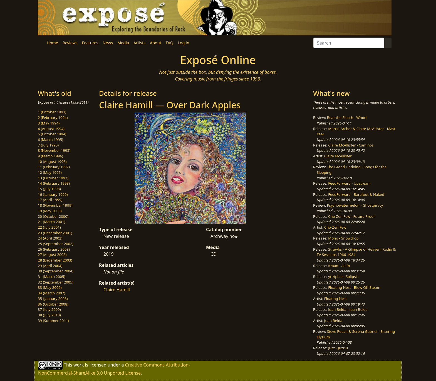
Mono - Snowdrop (343, 238)
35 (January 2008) (53, 298)
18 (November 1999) (55, 205)
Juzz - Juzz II (338, 347)
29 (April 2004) (50, 265)
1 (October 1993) (52, 111)
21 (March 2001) (51, 221)
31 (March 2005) (51, 276)
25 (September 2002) (55, 243)
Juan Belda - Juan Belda (348, 309)
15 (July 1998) (49, 188)
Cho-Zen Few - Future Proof (351, 216)
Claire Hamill (116, 290)
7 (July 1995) (48, 145)
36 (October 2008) (53, 304)
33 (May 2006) (50, 287)
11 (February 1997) (54, 166)
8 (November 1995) (54, 150)
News (108, 42)
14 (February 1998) (54, 183)
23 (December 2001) (55, 232)
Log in (183, 42)
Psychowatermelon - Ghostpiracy (355, 205)
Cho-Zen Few (335, 227)
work (78, 365)
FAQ (169, 42)
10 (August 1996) (52, 161)
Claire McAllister (338, 155)
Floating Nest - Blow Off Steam (354, 287)
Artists (139, 42)
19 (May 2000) (50, 210)
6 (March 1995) (50, 139)
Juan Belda (333, 320)
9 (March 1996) (50, 155)
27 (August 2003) (52, 254)
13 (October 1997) (53, 177)
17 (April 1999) (50, 199)
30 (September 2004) (55, 270)
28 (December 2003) (55, 260)
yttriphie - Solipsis (343, 276)
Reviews (70, 42)
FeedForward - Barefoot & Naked (356, 194)
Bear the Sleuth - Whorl (347, 117)
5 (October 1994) (52, 133)
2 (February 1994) (53, 117)
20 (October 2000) (53, 216)
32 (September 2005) (55, 282)
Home (52, 42)
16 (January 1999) (53, 194)
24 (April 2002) (50, 238)
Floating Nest (335, 298)
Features (90, 42)
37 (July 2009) (49, 309)
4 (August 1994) (51, 128)
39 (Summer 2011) (53, 320)
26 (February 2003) (54, 249)
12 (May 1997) (50, 172)
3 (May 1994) (49, 123)
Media (123, 42)
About (155, 42)
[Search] (348, 43)
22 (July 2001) (49, 227)
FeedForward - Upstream (349, 183)
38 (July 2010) (49, 315)
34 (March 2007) (51, 292)
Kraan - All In (339, 265)
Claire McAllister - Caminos (351, 145)
